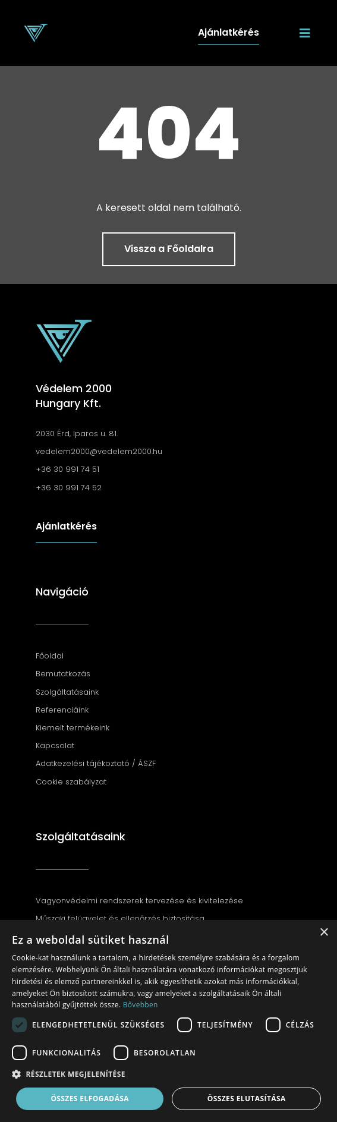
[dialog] (168, 1021)
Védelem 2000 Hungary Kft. (74, 396)
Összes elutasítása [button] (246, 1098)
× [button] (323, 932)
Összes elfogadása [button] (90, 1098)
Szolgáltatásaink (80, 836)
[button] (168, 1074)
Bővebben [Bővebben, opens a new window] (140, 1005)
